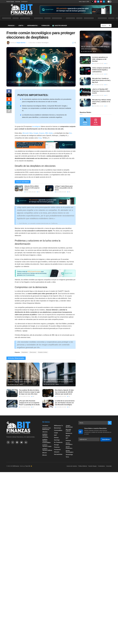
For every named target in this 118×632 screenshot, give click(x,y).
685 (57, 384)
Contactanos (24, 1)
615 (105, 63)
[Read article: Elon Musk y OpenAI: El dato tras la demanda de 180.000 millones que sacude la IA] (47, 393)
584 (32, 396)
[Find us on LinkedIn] (104, 1)
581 (68, 396)
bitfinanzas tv (58, 425)
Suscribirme (106, 439)
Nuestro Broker (59, 25)
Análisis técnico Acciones (45, 435)
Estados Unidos (42, 352)
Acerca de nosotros (72, 466)
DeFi (55, 435)
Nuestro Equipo (10, 1)
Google (35, 133)
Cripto (20, 25)
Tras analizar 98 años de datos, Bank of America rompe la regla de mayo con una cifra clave (29, 392)
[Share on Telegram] (9, 105)
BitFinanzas (16, 466)
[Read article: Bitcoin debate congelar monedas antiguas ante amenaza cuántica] (96, 42)
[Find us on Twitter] (92, 1)
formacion (57, 449)
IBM (46, 133)
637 (32, 407)
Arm (70, 133)
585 (105, 74)
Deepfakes (25, 352)
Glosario (56, 452)
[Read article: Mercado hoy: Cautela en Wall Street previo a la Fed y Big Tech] (85, 81)
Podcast (68, 440)
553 (105, 106)
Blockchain (57, 428)
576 (105, 84)
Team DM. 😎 (28, 466)
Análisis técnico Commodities (46, 441)
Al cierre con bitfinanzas (46, 428)
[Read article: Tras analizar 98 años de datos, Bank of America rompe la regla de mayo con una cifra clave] (12, 393)
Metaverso (69, 433)
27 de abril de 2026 (97, 74)
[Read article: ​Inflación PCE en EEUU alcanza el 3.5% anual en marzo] (19, 188)
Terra (67, 457)
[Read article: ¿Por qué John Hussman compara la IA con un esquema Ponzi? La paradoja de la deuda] (12, 404)
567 (68, 407)
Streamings (69, 454)
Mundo (68, 435)
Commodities (58, 430)
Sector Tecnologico (42, 42)
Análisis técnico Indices (47, 449)
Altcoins (44, 432)
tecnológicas (36, 126)
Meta (31, 133)
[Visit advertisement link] (75, 9)
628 (68, 191)
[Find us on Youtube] (101, 1)
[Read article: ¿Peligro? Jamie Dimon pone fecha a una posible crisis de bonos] (49, 188)
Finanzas (11, 25)
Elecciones (33, 352)
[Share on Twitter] (9, 96)
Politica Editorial (82, 466)
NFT (67, 438)
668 (21, 384)
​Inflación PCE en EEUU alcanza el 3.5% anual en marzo (31, 187)
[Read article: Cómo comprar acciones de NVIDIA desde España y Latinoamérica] (85, 71)
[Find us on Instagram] (95, 1)
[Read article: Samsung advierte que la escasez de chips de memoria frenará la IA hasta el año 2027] (59, 374)
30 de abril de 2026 (30, 191)
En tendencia (58, 442)
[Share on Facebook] (9, 91)
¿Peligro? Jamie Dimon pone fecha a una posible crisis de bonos (64, 187)
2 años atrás (31, 42)
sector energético (69, 443)
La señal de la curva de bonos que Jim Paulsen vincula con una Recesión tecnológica (64, 402)
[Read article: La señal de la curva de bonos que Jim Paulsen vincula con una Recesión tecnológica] (47, 404)
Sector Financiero (69, 447)
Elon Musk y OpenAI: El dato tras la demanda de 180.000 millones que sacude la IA (64, 392)
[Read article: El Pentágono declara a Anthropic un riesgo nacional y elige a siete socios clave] (23, 374)
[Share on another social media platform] (9, 113)
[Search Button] (110, 25)
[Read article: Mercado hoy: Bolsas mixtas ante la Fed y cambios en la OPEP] (85, 103)
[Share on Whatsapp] (9, 109)
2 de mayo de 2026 (49, 384)
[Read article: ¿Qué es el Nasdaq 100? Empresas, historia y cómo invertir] (85, 92)
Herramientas (32, 25)
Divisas (56, 437)
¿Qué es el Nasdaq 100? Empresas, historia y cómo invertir (101, 91)
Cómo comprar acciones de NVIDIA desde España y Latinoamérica (101, 69)
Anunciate (17, 1)
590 (94, 51)
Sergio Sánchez (21, 42)
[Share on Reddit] (9, 100)
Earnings (57, 440)
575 (105, 95)
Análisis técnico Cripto (46, 445)
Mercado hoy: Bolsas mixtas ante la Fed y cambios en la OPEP (101, 101)
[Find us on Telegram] (98, 1)
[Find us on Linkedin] (26, 442)
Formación (45, 25)
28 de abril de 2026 (60, 191)
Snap (40, 138)
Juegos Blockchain (69, 426)
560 (38, 191)
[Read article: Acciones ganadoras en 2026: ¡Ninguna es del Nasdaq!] (85, 60)
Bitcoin (44, 452)
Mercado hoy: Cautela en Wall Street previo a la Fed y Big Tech (101, 80)
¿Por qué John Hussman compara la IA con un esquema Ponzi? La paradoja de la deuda (29, 402)
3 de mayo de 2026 (13, 384)
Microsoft (25, 133)
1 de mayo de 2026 (86, 51)
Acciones (45, 425)
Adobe (50, 133)
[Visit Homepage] (21, 10)
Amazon (41, 133)
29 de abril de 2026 (24, 396)
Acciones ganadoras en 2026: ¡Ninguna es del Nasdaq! (100, 59)
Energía (56, 444)
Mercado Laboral (68, 430)
